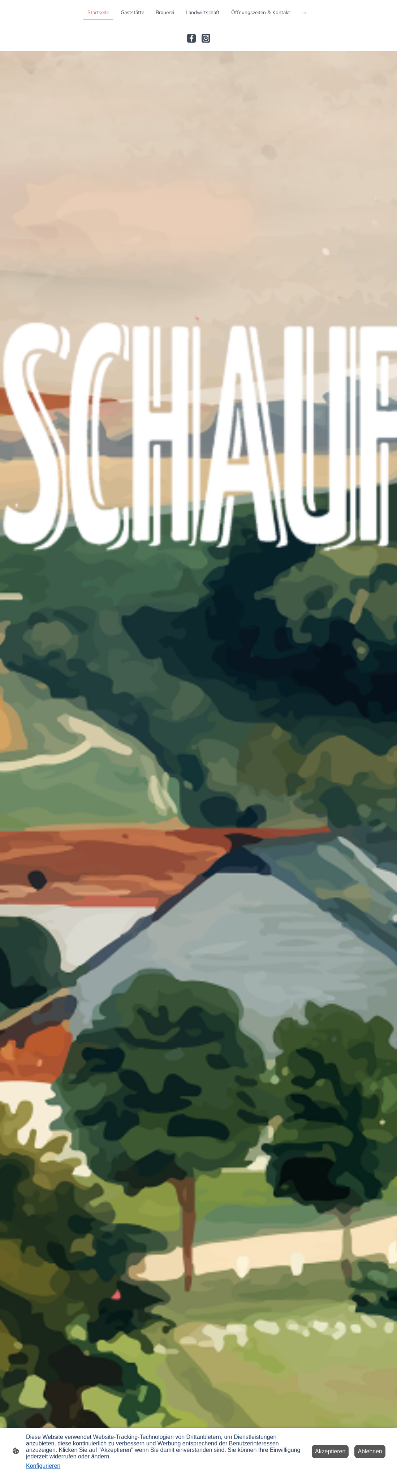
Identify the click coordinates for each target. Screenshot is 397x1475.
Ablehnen (370, 1451)
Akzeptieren (330, 1451)
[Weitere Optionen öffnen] (304, 12)
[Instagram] (206, 38)
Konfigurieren (43, 1466)
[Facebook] (191, 38)
